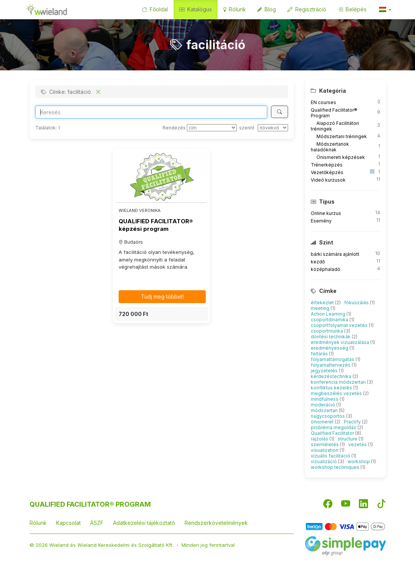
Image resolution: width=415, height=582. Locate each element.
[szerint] (273, 127)
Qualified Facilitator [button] (333, 433)
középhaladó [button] (325, 269)
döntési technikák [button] (331, 336)
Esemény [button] (321, 221)
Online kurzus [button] (326, 213)
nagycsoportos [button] (328, 416)
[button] (384, 9)
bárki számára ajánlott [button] (335, 254)
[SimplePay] (345, 545)
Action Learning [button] (328, 314)
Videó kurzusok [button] (328, 180)
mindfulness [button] (325, 399)
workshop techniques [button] (335, 467)
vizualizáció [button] (324, 461)
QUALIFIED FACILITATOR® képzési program (156, 225)
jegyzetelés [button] (325, 370)
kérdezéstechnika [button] (331, 376)
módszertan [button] (325, 410)
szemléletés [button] (325, 444)
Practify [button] (353, 422)
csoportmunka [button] (327, 331)
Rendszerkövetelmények (216, 523)
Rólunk (234, 9)
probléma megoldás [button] (334, 427)
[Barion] (345, 526)
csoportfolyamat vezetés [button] (340, 325)
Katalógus (195, 9)
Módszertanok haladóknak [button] (330, 147)
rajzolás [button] (320, 439)
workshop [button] (359, 461)
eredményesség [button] (330, 348)
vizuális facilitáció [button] (331, 456)
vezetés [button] (358, 444)
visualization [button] (325, 450)
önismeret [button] (323, 422)
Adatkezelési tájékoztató (144, 523)
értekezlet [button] (323, 302)
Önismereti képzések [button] (340, 157)
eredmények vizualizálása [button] (340, 342)
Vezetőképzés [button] (327, 172)
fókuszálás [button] (357, 302)
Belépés (352, 9)
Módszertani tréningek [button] (341, 136)
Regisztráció (306, 9)
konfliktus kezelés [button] (332, 388)
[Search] (151, 112)
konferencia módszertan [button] (339, 382)
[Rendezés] (212, 127)
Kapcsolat (68, 523)
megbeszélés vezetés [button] (337, 393)
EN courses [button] (323, 102)
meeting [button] (320, 308)
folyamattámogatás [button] (333, 359)
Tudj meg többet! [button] (162, 296)
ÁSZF (96, 523)
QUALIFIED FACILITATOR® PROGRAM (90, 504)
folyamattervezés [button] (331, 365)
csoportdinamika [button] (330, 319)
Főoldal (155, 9)
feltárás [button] (320, 353)
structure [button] (348, 439)
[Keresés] (279, 112)
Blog (266, 9)
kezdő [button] (318, 262)
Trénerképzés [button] (327, 165)
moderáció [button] (323, 405)
